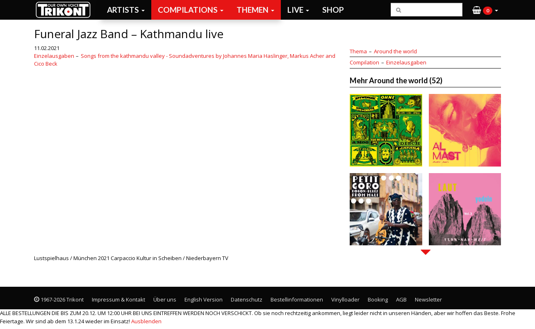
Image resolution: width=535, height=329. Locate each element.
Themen (255, 9)
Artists (126, 9)
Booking (378, 299)
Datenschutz (246, 299)
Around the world (395, 51)
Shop (333, 9)
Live (298, 9)
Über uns (164, 299)
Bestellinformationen (297, 299)
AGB (401, 299)
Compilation (364, 62)
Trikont (65, 9)
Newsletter (428, 299)
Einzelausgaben (54, 55)
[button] (485, 10)
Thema (358, 51)
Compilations (190, 9)
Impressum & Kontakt (118, 299)
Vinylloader (345, 299)
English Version (203, 299)
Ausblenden (146, 321)
